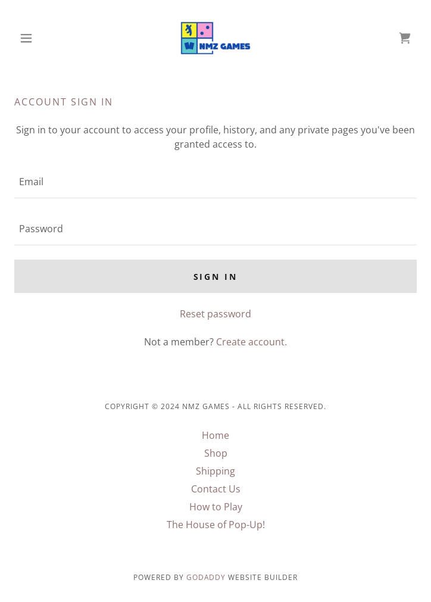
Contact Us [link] (216, 488)
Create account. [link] (251, 341)
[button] (44, 38)
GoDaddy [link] (206, 577)
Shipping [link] (215, 471)
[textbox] (215, 182)
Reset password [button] (215, 313)
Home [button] (215, 435)
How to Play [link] (215, 506)
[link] (215, 38)
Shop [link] (215, 453)
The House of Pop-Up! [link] (216, 524)
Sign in (215, 276)
